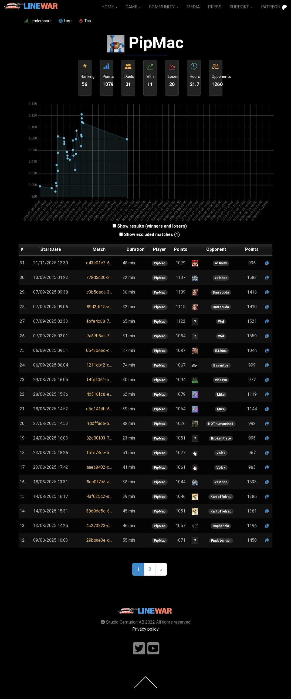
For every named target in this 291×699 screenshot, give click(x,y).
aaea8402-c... (99, 467)
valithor (221, 278)
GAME (133, 6)
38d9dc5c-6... (99, 511)
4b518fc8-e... (99, 394)
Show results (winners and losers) (152, 226)
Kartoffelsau (221, 497)
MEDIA (193, 6)
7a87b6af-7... (99, 335)
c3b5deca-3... (99, 292)
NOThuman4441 (221, 424)
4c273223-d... (99, 525)
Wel (221, 322)
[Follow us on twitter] (139, 648)
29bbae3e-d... (99, 540)
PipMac (159, 263)
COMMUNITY (163, 6)
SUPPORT (241, 6)
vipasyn (221, 380)
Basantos (221, 365)
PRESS (214, 6)
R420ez (221, 351)
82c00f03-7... (99, 438)
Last (65, 21)
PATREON (274, 7)
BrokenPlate (221, 438)
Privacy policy (145, 629)
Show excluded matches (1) (152, 234)
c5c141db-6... (99, 408)
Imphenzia (221, 526)
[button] (99, 263)
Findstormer (221, 540)
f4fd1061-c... (99, 379)
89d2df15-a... (99, 306)
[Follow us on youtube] (153, 648)
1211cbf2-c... (99, 365)
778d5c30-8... (99, 277)
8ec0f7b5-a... (99, 481)
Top (85, 21)
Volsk (220, 453)
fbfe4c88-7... (99, 321)
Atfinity (221, 263)
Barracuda (221, 292)
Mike (221, 395)
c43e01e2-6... (99, 262)
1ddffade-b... (99, 423)
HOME (109, 6)
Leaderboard (38, 21)
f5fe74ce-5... (99, 452)
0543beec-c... (99, 350)
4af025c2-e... (99, 496)
